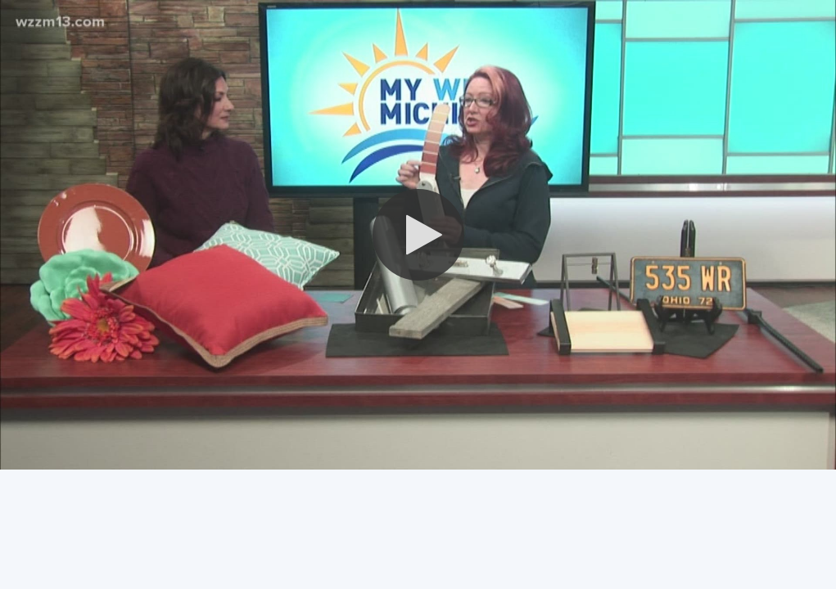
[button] (418, 235)
